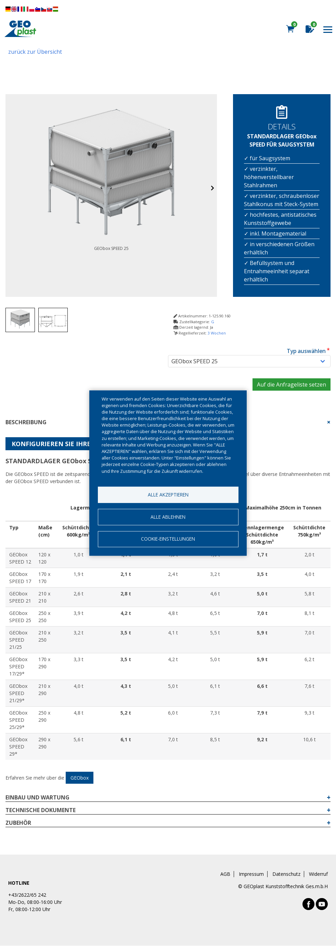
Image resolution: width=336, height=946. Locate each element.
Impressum (251, 874)
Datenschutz (286, 874)
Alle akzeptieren (168, 494)
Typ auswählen (306, 351)
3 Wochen (217, 333)
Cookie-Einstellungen (168, 539)
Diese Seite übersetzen (31, 9)
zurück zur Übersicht (35, 51)
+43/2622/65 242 (27, 895)
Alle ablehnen (168, 517)
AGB (225, 874)
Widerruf (318, 874)
